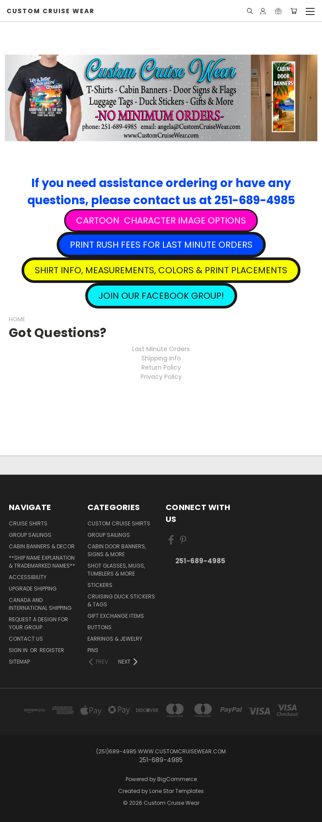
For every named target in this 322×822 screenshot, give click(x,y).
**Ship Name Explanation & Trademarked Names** (42, 561)
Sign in (19, 650)
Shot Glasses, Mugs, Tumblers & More (116, 569)
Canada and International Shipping (40, 604)
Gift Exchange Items (115, 616)
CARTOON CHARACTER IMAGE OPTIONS (161, 220)
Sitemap (19, 661)
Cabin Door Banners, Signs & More (116, 550)
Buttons (99, 627)
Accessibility (28, 577)
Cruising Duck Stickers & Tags (121, 600)
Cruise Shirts (28, 523)
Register (52, 650)
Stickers (99, 585)
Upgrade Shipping (33, 588)
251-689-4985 (200, 560)
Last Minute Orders (161, 349)
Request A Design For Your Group (38, 623)
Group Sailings (30, 535)
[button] (161, 220)
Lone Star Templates (176, 791)
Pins (92, 650)
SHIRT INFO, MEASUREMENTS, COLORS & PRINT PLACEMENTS (161, 270)
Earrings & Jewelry (114, 638)
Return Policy (161, 367)
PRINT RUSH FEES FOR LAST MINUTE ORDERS (161, 245)
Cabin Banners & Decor (42, 546)
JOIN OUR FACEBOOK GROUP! (161, 296)
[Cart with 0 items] (293, 11)
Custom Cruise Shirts (118, 523)
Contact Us (26, 638)
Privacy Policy (161, 376)
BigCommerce (177, 779)
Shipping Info (161, 358)
